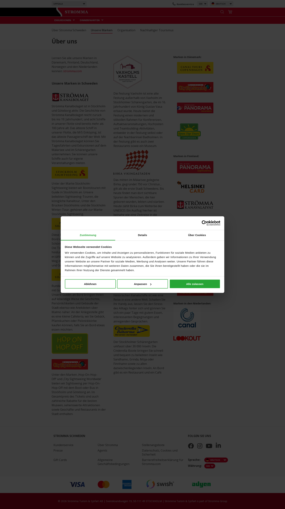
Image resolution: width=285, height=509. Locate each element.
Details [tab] (142, 234)
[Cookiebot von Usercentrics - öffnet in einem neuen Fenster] (204, 223)
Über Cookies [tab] (197, 234)
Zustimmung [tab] (88, 234)
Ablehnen (90, 284)
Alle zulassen (194, 284)
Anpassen (142, 284)
